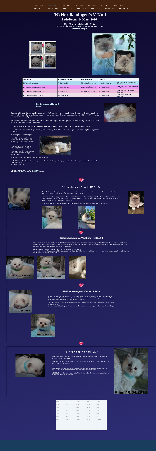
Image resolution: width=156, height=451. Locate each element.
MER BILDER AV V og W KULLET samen (27, 171)
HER (18, 154)
